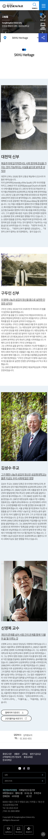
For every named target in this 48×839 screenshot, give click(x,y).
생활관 (16, 753)
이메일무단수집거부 (27, 789)
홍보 (42, 32)
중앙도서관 (7, 753)
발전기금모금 (35, 753)
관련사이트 (8, 780)
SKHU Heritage (20, 37)
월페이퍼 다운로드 (12, 712)
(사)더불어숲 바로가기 (14, 718)
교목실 (24, 753)
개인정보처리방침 (10, 789)
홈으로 (5, 37)
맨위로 (43, 834)
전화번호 (6, 796)
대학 (6, 775)
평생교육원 (28, 756)
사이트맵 (15, 796)
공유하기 (43, 37)
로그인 (29, 796)
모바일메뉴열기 (43, 5)
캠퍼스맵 (18, 793)
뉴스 (5, 32)
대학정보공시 (8, 793)
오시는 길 (28, 793)
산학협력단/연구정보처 (12, 756)
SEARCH (34, 8)
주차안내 (37, 793)
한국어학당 (7, 759)
